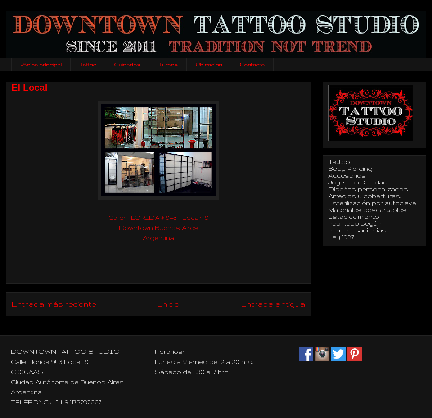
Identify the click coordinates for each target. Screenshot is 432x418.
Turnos (168, 64)
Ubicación (208, 64)
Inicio (168, 304)
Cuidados (127, 64)
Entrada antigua (273, 304)
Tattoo (87, 64)
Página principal (41, 64)
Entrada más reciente (54, 304)
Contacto (252, 64)
